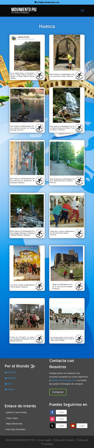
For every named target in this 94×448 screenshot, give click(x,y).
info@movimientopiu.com (63, 380)
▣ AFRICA (9, 389)
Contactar (58, 392)
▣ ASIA (8, 383)
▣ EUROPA (10, 372)
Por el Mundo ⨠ (20, 366)
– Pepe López (11, 418)
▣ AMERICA (10, 378)
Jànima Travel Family (16, 412)
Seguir (61, 412)
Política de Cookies (63, 440)
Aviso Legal (44, 440)
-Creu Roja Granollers (15, 429)
